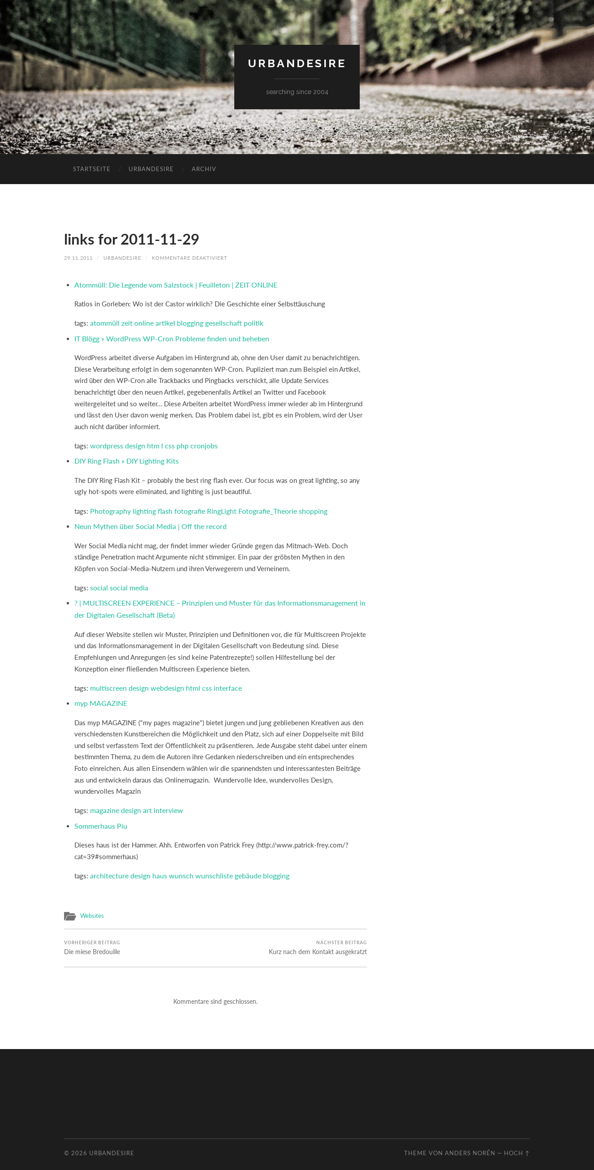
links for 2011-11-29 (136, 238)
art (144, 802)
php (177, 443)
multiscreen (107, 681)
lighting (140, 507)
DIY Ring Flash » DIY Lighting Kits (123, 458)
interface (219, 681)
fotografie (183, 507)
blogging (185, 322)
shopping (300, 507)
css (165, 443)
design (132, 443)
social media (127, 582)
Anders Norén (470, 1143)
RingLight (214, 507)
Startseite (92, 168)
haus (154, 866)
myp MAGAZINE (99, 696)
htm (149, 443)
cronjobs (197, 443)
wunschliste (204, 866)
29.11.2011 (78, 257)
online (141, 322)
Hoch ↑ (517, 1143)
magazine (103, 802)
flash (160, 507)
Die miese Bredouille (90, 937)
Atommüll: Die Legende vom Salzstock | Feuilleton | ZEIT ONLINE (171, 284)
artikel (161, 322)
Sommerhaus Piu (98, 817)
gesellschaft (216, 322)
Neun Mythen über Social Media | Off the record (145, 522)
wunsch (174, 866)
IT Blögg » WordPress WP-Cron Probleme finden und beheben (166, 336)
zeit (124, 322)
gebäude (236, 866)
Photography (109, 507)
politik (245, 322)
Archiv (204, 168)
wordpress (105, 443)
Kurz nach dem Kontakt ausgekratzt (321, 937)
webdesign (163, 681)
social (98, 582)
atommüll (103, 322)
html (187, 681)
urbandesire (297, 63)
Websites (90, 905)
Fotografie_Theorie (257, 507)
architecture (107, 866)
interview (163, 802)
